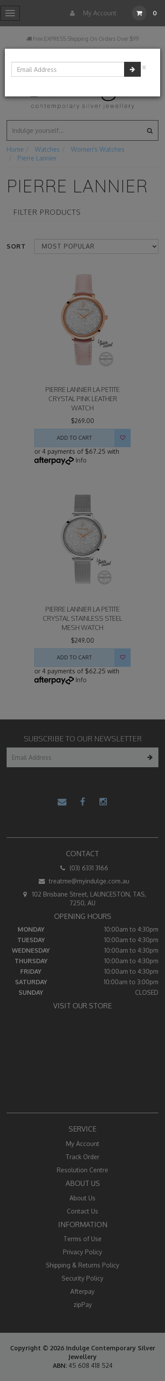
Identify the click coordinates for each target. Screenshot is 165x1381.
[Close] (144, 66)
